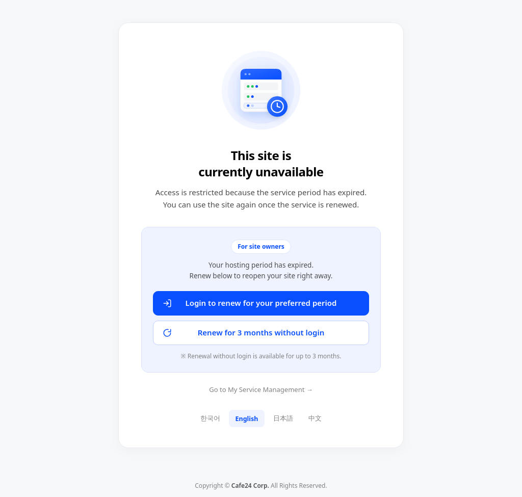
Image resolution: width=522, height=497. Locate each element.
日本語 (283, 418)
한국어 (210, 418)
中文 (315, 418)
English (247, 418)
